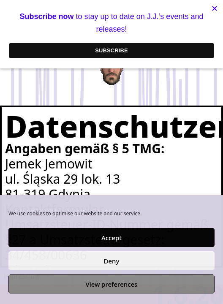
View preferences (112, 284)
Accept (111, 237)
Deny (112, 261)
